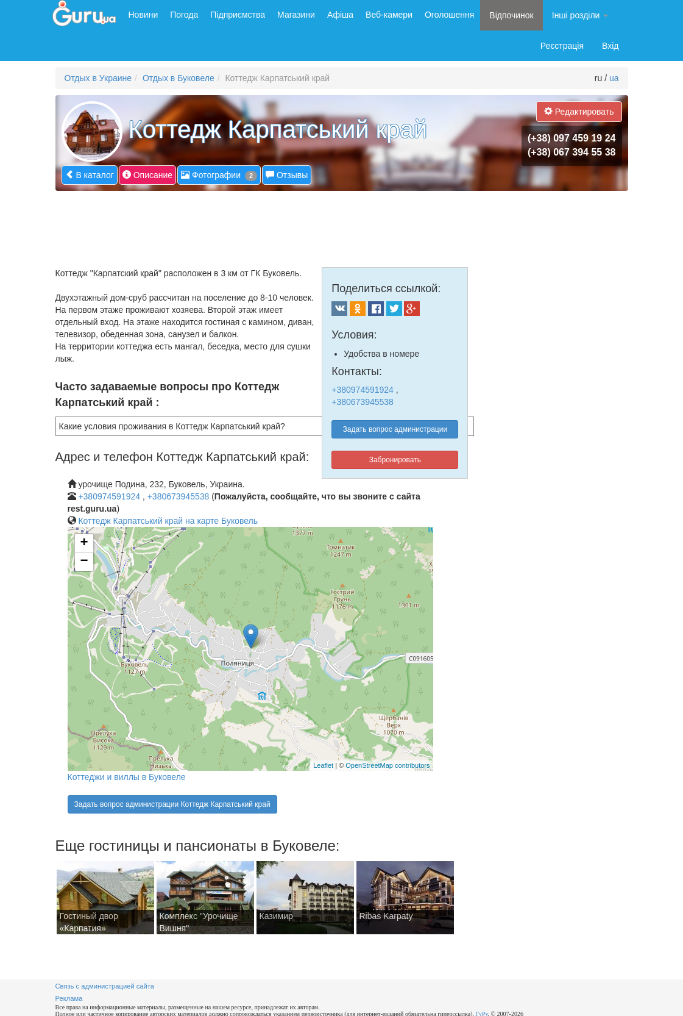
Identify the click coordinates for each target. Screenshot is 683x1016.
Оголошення (449, 15)
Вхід (610, 46)
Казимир (276, 916)
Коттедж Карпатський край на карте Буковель (168, 521)
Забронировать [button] (395, 460)
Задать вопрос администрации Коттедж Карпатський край (172, 804)
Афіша (340, 15)
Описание (147, 175)
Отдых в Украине (98, 78)
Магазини (296, 15)
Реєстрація (562, 46)
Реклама (69, 998)
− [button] (84, 562)
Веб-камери (389, 15)
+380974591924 (362, 390)
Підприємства (237, 15)
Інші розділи (580, 15)
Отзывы (287, 175)
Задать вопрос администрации (395, 429)
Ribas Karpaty (386, 916)
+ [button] (84, 543)
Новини (143, 15)
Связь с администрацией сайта (105, 986)
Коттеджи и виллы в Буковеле (127, 777)
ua (614, 78)
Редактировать (579, 111)
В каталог (89, 175)
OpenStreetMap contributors (387, 765)
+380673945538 (362, 402)
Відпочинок (511, 15)
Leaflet (323, 765)
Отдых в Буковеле (178, 78)
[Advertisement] (277, 224)
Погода (184, 15)
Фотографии (219, 175)
